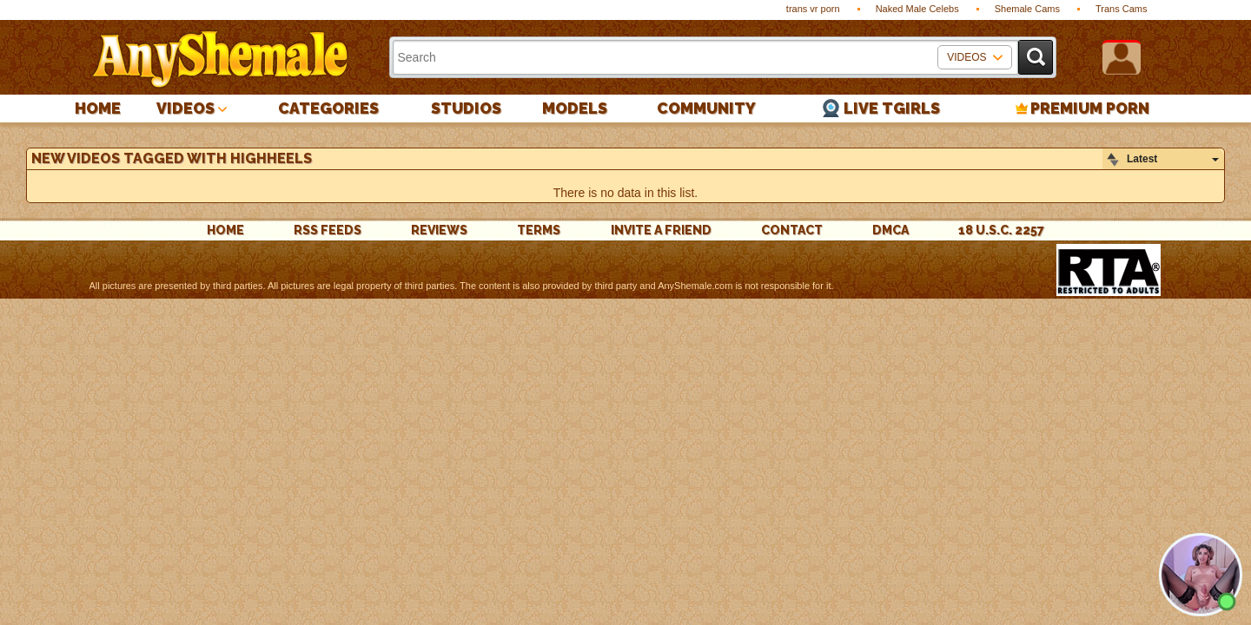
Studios (466, 108)
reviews (439, 230)
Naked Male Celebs (917, 8)
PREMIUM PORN (1089, 108)
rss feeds (327, 230)
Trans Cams (1121, 8)
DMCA (890, 230)
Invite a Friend (661, 230)
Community (706, 108)
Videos (185, 108)
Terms (538, 230)
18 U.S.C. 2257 (1001, 230)
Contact (792, 230)
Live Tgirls (892, 108)
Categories (328, 108)
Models (574, 108)
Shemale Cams (1027, 8)
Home (98, 108)
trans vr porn (813, 8)
